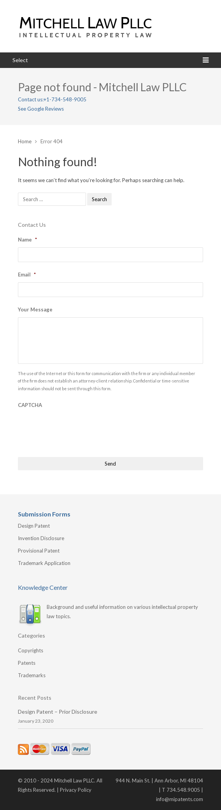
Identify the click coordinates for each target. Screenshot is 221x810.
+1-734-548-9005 (65, 99)
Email (27, 274)
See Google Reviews (41, 109)
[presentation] (77, 428)
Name (27, 239)
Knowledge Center (43, 587)
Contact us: (31, 99)
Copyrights (30, 650)
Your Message (35, 309)
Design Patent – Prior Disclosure (57, 711)
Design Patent (34, 526)
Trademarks (32, 675)
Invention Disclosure (41, 538)
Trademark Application (44, 563)
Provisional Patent (39, 551)
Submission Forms (44, 514)
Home (25, 141)
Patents (26, 663)
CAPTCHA (30, 405)
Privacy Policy (75, 790)
